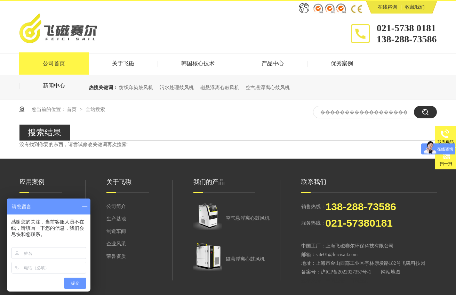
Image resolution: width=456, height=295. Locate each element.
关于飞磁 (123, 63)
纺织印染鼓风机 (136, 87)
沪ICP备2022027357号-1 (346, 272)
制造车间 (116, 231)
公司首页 (54, 63)
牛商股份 (335, 280)
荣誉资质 (116, 256)
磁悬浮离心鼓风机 (219, 87)
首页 (72, 109)
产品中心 (273, 63)
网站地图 (390, 272)
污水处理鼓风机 (177, 87)
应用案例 (32, 181)
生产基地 (116, 218)
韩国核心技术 (198, 63)
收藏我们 (415, 7)
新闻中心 (54, 85)
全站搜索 (95, 109)
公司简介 (116, 206)
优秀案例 (342, 63)
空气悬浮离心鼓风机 (268, 87)
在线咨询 (387, 7)
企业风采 (116, 243)
